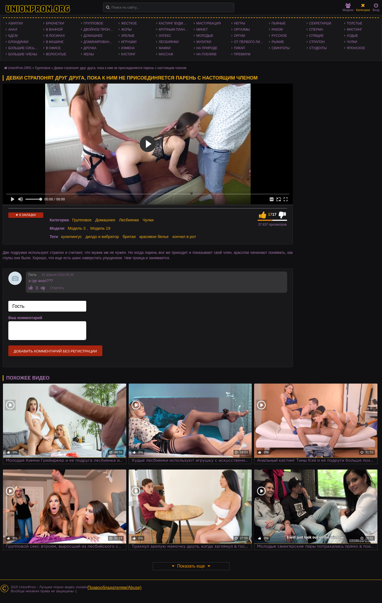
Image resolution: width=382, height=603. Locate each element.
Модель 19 (100, 228)
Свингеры (281, 48)
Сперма (316, 29)
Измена (128, 48)
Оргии (239, 36)
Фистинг (354, 29)
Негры (239, 23)
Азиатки (15, 23)
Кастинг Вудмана (174, 23)
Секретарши (320, 23)
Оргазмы (242, 29)
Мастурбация (208, 23)
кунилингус (71, 236)
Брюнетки (55, 23)
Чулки (352, 42)
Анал (12, 29)
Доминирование (98, 42)
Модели (348, 7)
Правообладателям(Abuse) (115, 587)
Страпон (317, 42)
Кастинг (128, 54)
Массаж (166, 54)
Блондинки (18, 42)
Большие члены (22, 54)
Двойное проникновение (100, 29)
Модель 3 (76, 228)
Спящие (316, 36)
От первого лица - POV (250, 42)
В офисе (53, 48)
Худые (352, 36)
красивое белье (154, 236)
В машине (55, 42)
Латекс (165, 36)
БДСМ (13, 36)
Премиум (242, 54)
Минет (202, 29)
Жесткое (129, 23)
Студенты (318, 48)
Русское (279, 36)
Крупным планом (174, 29)
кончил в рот (184, 236)
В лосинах (55, 36)
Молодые (204, 36)
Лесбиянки (169, 42)
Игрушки (128, 42)
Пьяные (279, 23)
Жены (89, 54)
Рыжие (278, 42)
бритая (129, 236)
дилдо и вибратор (102, 236)
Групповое (93, 23)
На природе (206, 48)
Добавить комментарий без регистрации (55, 351)
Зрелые (128, 36)
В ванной (54, 29)
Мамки (165, 48)
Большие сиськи (23, 48)
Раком (277, 29)
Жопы (126, 29)
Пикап (239, 48)
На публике (206, 54)
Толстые (354, 23)
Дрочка (90, 48)
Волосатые (56, 54)
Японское (356, 48)
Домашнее (93, 36)
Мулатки (203, 42)
